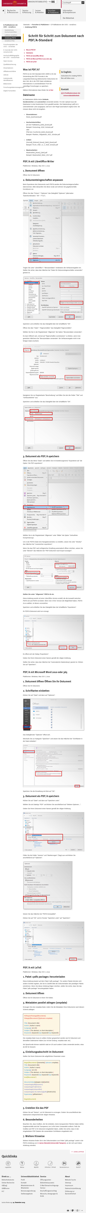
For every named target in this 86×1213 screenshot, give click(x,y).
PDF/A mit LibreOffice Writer (35, 56)
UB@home (5, 1188)
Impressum (69, 1185)
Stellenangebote (27, 1194)
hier (52, 90)
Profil (23, 1180)
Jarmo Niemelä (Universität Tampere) (52, 1143)
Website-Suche (70, 1180)
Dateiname (29, 53)
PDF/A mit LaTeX (31, 62)
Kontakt (23, 1183)
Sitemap (68, 1183)
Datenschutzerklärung (73, 1188)
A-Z (3, 1191)
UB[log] (4, 1185)
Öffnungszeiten (45, 1180)
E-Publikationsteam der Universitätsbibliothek (71, 94)
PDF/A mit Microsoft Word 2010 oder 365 (39, 59)
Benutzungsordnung (28, 1191)
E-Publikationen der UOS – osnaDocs (63, 24)
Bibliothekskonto (8, 1180)
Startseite (26, 24)
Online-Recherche (8, 1183)
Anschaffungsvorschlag (48, 1191)
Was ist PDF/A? (31, 50)
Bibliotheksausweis (47, 1183)
